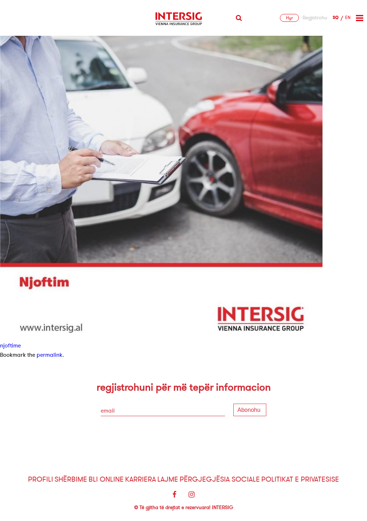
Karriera (140, 479)
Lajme (167, 479)
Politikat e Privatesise (300, 479)
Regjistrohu (314, 17)
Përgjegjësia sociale (220, 479)
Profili (40, 479)
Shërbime (70, 479)
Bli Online (106, 479)
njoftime (10, 346)
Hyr (289, 18)
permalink (49, 355)
